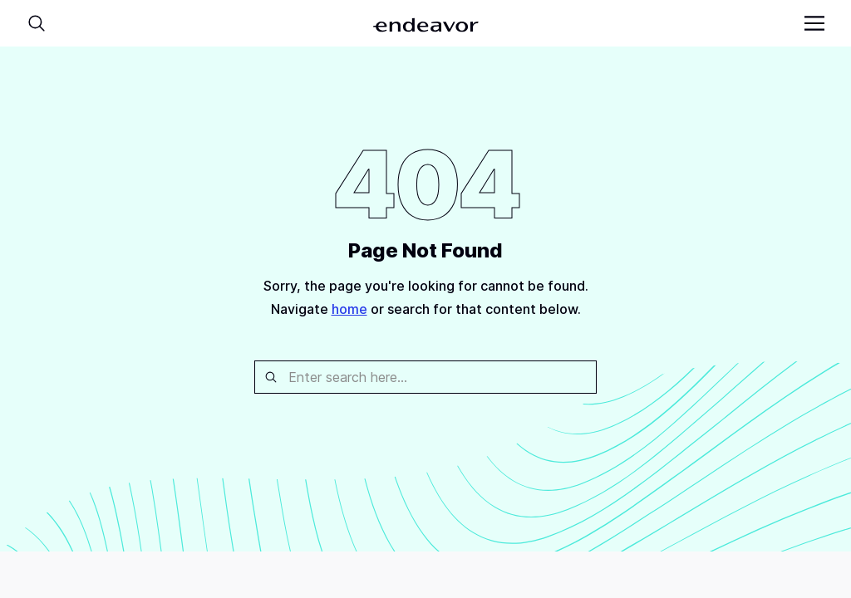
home (349, 309)
